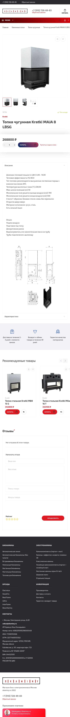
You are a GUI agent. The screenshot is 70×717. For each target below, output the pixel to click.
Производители (42, 590)
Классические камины (44, 561)
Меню (6, 20)
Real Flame (6, 597)
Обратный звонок (28, 2)
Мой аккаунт (65, 20)
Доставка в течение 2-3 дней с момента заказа (12, 336)
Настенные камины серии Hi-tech (49, 571)
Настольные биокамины (11, 572)
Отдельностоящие (43, 578)
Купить (28, 145)
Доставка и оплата (43, 594)
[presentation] (25, 508)
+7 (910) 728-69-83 (9, 2)
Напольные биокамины (11, 565)
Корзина (65, 11)
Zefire (4, 601)
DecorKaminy (7, 608)
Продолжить (53, 518)
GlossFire (5, 594)
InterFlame (6, 604)
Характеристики (35, 316)
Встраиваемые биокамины (12, 561)
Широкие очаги (42, 575)
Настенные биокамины (11, 568)
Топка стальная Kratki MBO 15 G (19, 402)
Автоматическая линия (11, 551)
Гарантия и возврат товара (46, 601)
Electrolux (6, 590)
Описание (35, 165)
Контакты (40, 597)
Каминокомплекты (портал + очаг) (49, 551)
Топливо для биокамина (11, 575)
